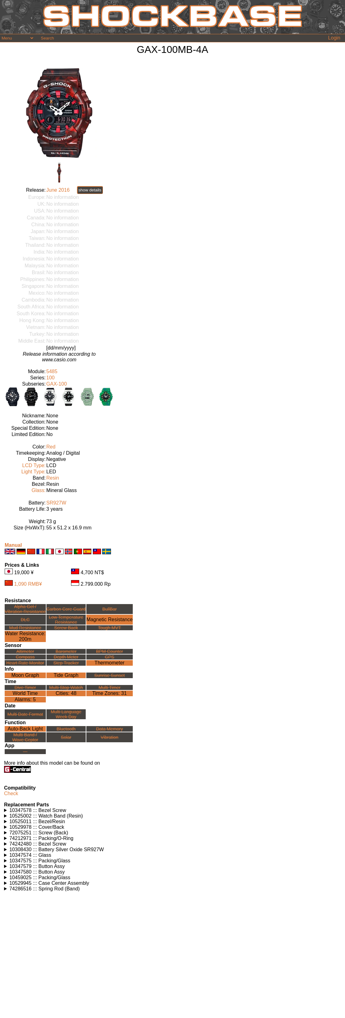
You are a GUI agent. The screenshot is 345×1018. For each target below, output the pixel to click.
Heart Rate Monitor (25, 662)
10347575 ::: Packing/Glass (39, 860)
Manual (13, 545)
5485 (52, 371)
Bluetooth (66, 728)
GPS (109, 656)
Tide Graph (66, 675)
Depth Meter (66, 656)
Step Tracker (66, 662)
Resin (52, 478)
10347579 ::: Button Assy (37, 866)
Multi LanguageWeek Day (66, 714)
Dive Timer (25, 687)
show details (90, 190)
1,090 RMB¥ (28, 584)
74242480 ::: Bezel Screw (37, 844)
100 (50, 377)
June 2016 (58, 190)
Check (11, 793)
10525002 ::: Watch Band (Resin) (46, 816)
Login (334, 37)
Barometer (65, 651)
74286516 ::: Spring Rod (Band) (44, 888)
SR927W (56, 502)
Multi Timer (109, 687)
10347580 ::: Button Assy (37, 872)
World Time (25, 693)
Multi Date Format (25, 714)
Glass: (38, 490)
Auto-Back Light (25, 728)
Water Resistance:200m (25, 636)
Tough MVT (109, 627)
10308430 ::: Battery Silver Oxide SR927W (56, 849)
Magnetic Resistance (109, 619)
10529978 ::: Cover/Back (36, 827)
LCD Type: (34, 465)
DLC (25, 619)
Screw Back (66, 627)
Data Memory (109, 728)
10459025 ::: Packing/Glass (39, 877)
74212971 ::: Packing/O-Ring (41, 838)
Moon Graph (25, 675)
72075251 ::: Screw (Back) (38, 832)
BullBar (109, 609)
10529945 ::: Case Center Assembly (49, 883)
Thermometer (109, 662)
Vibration (109, 737)
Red (50, 446)
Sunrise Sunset (109, 675)
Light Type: (34, 471)
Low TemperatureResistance (66, 620)
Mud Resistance (25, 627)
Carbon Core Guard (66, 609)
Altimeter (25, 651)
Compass (25, 656)
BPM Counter (109, 651)
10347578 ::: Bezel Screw (37, 810)
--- (25, 751)
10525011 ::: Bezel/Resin (37, 821)
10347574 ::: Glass (30, 855)
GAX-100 (56, 384)
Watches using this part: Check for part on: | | (172, 810)
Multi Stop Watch (66, 687)
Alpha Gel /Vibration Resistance (25, 609)
